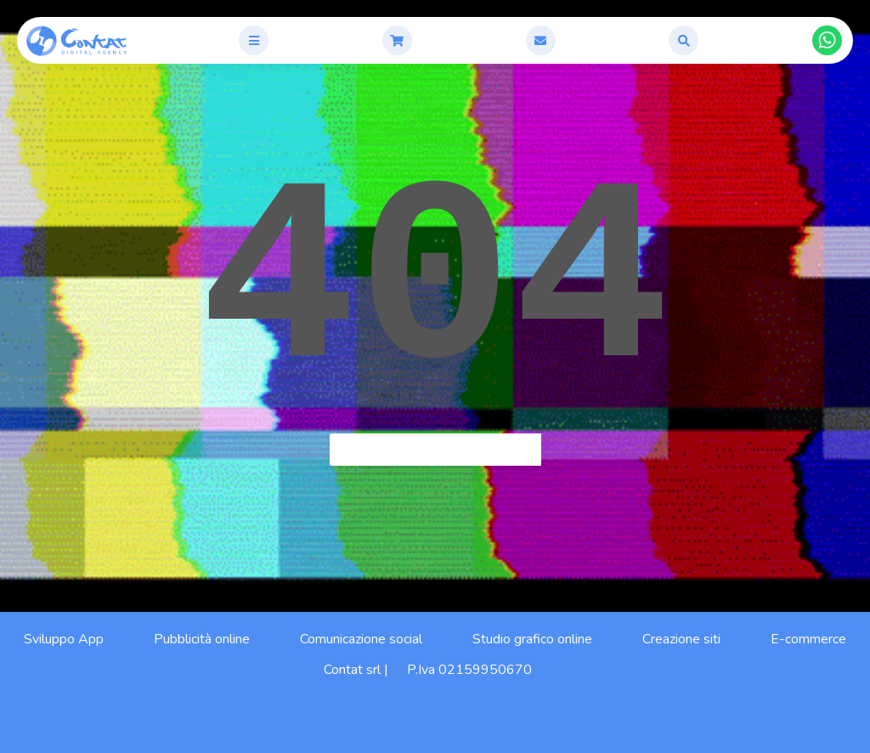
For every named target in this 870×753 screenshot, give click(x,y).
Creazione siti (681, 639)
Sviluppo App (64, 639)
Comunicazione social (361, 639)
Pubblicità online (202, 639)
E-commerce (808, 639)
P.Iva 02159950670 (469, 669)
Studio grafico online (532, 639)
